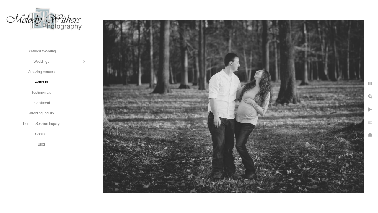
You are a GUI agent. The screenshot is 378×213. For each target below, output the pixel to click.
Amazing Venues (41, 72)
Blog (41, 144)
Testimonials (41, 93)
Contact (41, 134)
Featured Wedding (41, 51)
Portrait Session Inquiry (41, 124)
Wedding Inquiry (41, 113)
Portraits (41, 82)
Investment (41, 103)
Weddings (41, 61)
